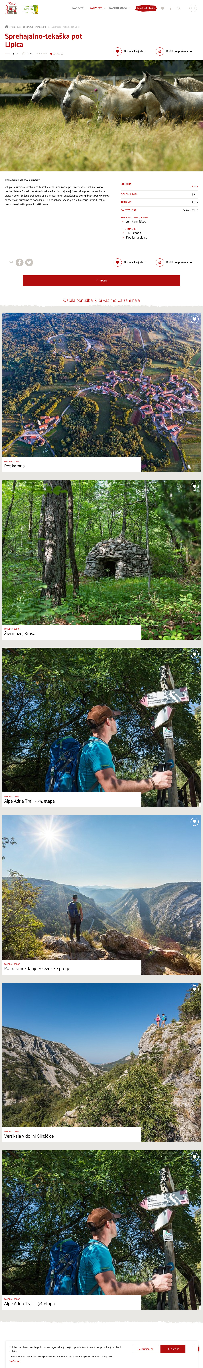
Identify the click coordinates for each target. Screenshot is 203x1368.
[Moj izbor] (162, 8)
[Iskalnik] (178, 8)
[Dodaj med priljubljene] (130, 51)
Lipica (194, 186)
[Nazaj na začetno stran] (11, 8)
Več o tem (15, 1361)
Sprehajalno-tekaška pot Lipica (66, 27)
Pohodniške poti (42, 27)
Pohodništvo (27, 27)
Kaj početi (15, 27)
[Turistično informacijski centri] (170, 8)
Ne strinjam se (145, 1349)
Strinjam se (173, 1349)
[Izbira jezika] (192, 8)
